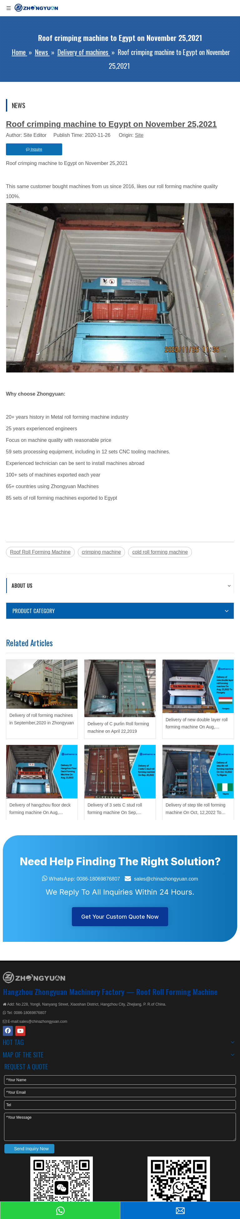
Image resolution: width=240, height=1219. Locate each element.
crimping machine (101, 552)
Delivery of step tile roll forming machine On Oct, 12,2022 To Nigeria (195, 809)
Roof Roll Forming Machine (40, 552)
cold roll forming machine (160, 552)
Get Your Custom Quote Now (120, 916)
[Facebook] (8, 1031)
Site (139, 135)
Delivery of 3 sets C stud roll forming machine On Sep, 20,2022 (115, 809)
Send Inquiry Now (31, 1148)
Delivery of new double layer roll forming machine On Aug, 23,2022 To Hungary (197, 724)
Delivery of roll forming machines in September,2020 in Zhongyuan (41, 719)
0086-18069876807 (98, 879)
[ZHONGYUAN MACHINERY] (34, 977)
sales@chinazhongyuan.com (166, 879)
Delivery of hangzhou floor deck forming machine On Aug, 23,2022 (40, 809)
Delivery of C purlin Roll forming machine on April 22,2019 (118, 727)
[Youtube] (20, 1031)
